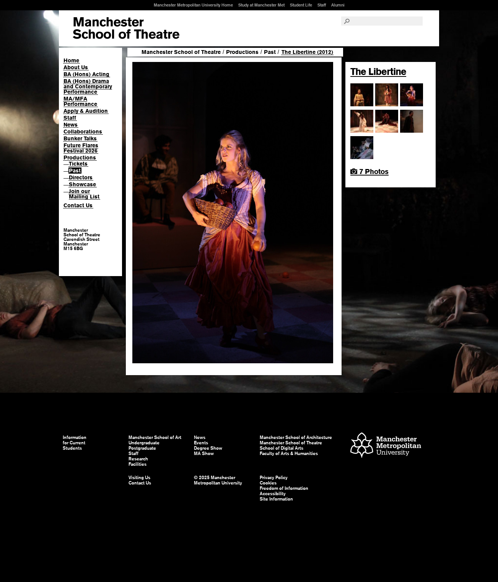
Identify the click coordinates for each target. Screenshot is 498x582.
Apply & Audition (85, 111)
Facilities (137, 464)
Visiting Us (139, 477)
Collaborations (82, 131)
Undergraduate (144, 442)
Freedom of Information (284, 488)
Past (75, 170)
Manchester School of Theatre (181, 52)
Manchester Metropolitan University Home (193, 5)
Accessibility (273, 493)
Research (138, 459)
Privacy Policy (274, 477)
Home (71, 60)
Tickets (78, 164)
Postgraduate (142, 448)
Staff (321, 5)
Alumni (338, 5)
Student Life (301, 5)
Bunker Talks (80, 138)
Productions (79, 157)
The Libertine (378, 71)
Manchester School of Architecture (296, 437)
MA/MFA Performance (80, 101)
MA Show (204, 453)
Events (201, 442)
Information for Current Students (74, 443)
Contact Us (78, 205)
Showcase (82, 184)
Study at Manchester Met (261, 5)
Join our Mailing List (84, 194)
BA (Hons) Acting (86, 74)
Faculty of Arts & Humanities (289, 453)
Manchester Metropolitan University (385, 446)
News (70, 125)
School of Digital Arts (281, 448)
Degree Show (208, 448)
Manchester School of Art (126, 28)
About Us (75, 67)
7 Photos (369, 171)
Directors (81, 177)
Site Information (276, 499)
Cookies (268, 483)
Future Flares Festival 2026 (80, 148)
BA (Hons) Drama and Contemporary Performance (87, 86)
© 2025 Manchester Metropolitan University (218, 480)
